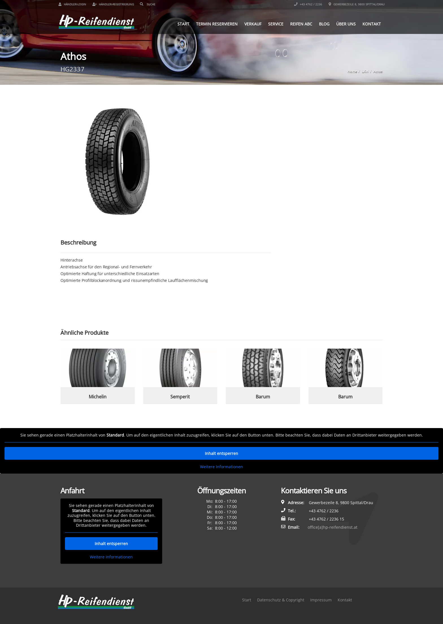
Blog (322, 23)
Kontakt (370, 23)
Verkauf (250, 23)
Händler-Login (74, 4)
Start (181, 23)
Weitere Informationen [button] (221, 466)
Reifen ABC (299, 23)
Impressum (321, 600)
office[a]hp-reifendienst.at (332, 527)
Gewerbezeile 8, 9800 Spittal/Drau (355, 4)
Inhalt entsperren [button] (221, 453)
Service (273, 23)
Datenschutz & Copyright (280, 600)
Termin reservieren (215, 23)
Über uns (344, 23)
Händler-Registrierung (115, 4)
